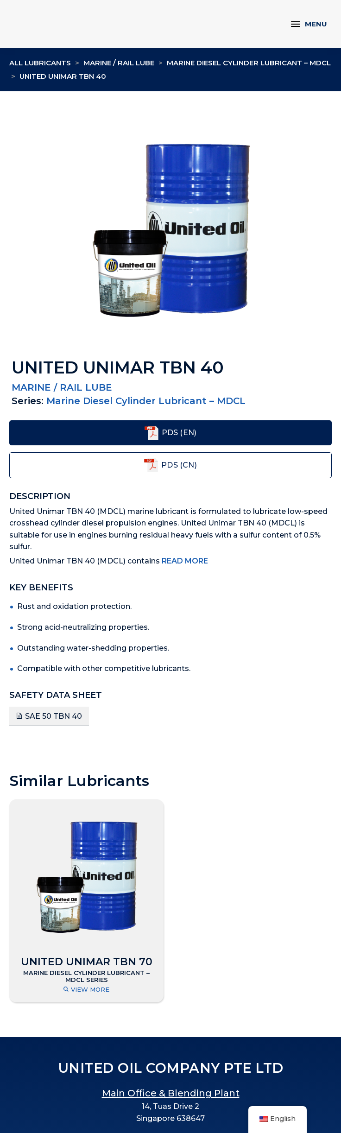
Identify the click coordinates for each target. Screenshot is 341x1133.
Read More (185, 561)
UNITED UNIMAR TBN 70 (86, 962)
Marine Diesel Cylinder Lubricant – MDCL (249, 62)
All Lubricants (40, 62)
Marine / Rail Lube (118, 62)
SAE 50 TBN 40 (53, 716)
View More (86, 989)
